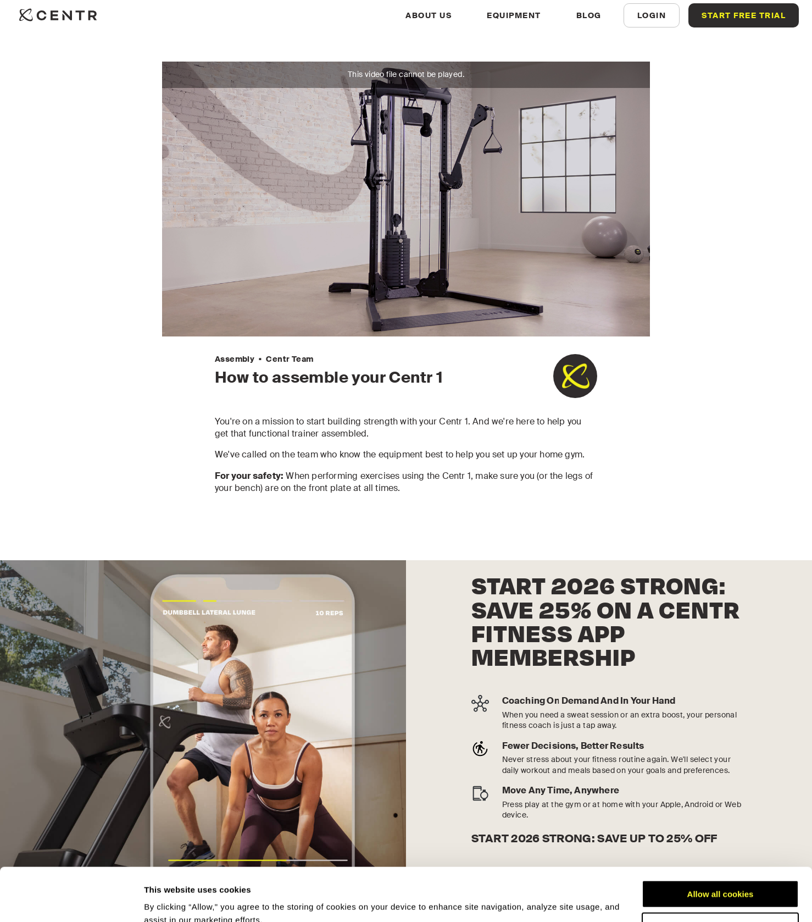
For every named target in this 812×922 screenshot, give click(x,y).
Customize (720, 876)
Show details (169, 900)
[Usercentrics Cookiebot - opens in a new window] (71, 900)
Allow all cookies (720, 844)
